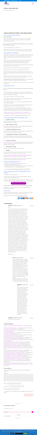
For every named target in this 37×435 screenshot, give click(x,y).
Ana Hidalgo (6, 10)
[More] (32, 198)
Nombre (5, 383)
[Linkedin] (22, 198)
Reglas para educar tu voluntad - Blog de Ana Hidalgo (13, 325)
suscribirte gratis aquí (23, 195)
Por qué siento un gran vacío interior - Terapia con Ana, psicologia (15, 354)
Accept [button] (25, 433)
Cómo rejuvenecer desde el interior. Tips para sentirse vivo (14, 359)
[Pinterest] (23, 198)
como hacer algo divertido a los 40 (10, 332)
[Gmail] (29, 198)
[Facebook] (18, 198)
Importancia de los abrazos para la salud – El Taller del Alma (14, 337)
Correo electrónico (7, 386)
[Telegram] (30, 198)
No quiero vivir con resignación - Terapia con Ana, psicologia (14, 352)
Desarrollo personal (11, 10)
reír (14, 55)
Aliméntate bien (6, 126)
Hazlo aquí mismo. (24, 159)
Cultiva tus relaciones (7, 142)
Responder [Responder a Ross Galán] (31, 205)
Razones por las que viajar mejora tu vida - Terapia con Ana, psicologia (16, 346)
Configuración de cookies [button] (19, 433)
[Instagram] (27, 198)
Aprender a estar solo (8, 339)
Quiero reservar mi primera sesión (18, 183)
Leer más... (12, 433)
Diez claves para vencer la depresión (10, 344)
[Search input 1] (17, 412)
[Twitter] (20, 198)
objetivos (5, 109)
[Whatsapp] (25, 198)
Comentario (6, 373)
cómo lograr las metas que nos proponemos (21, 112)
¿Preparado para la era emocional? (10, 330)
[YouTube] (20, 0)
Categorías (18, 414)
